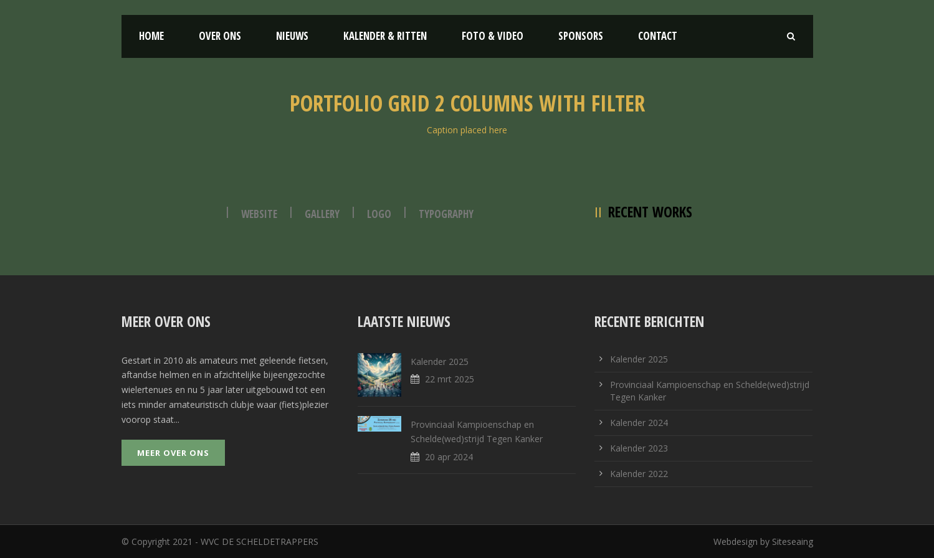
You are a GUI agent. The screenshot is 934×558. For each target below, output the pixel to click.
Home (151, 36)
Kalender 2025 (440, 361)
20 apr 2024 (449, 457)
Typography (446, 214)
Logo (379, 214)
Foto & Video (492, 36)
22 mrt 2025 (449, 379)
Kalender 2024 (639, 422)
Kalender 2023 (639, 448)
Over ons (220, 36)
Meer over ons (173, 452)
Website (259, 214)
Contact (657, 36)
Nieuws (292, 36)
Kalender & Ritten (385, 36)
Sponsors (580, 36)
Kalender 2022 (639, 474)
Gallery (322, 214)
